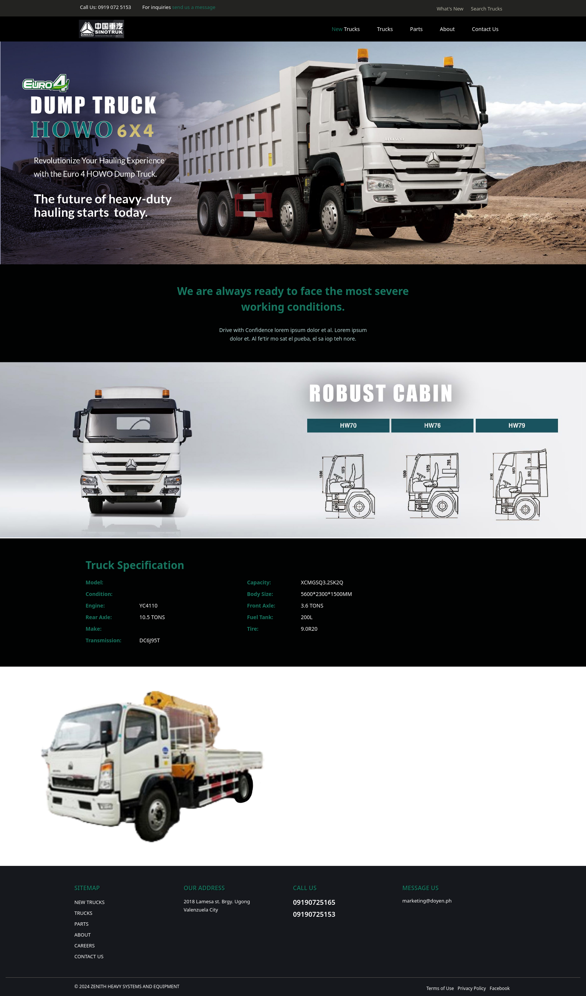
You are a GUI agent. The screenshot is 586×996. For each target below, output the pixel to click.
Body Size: (260, 593)
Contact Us (485, 29)
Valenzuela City (201, 909)
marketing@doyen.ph (427, 900)
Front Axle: (261, 605)
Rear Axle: (99, 617)
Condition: (99, 593)
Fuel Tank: (260, 617)
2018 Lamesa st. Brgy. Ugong (217, 901)
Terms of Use (440, 988)
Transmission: (103, 640)
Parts (416, 29)
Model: (94, 582)
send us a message (194, 7)
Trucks (345, 29)
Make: (94, 628)
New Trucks (89, 902)
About (447, 29)
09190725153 (314, 914)
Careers (84, 945)
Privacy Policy (471, 988)
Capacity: (259, 582)
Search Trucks (486, 8)
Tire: (253, 628)
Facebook (500, 988)
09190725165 (314, 902)
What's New (450, 8)
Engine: (95, 605)
